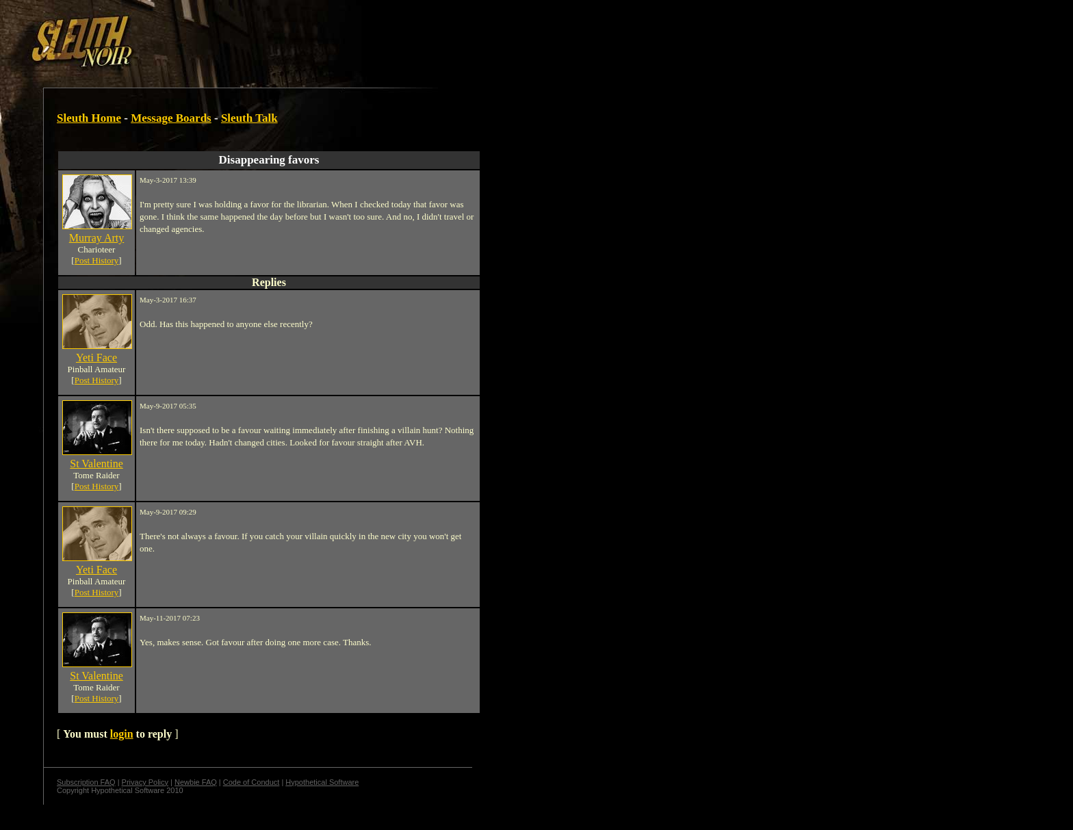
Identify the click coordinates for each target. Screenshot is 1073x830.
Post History (97, 260)
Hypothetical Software (322, 782)
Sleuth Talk (249, 118)
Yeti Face (96, 357)
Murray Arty (96, 238)
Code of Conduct (251, 782)
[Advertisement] (237, 36)
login (121, 734)
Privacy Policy (145, 782)
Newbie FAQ (195, 782)
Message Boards (171, 118)
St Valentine (96, 463)
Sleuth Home (89, 118)
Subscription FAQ (86, 782)
